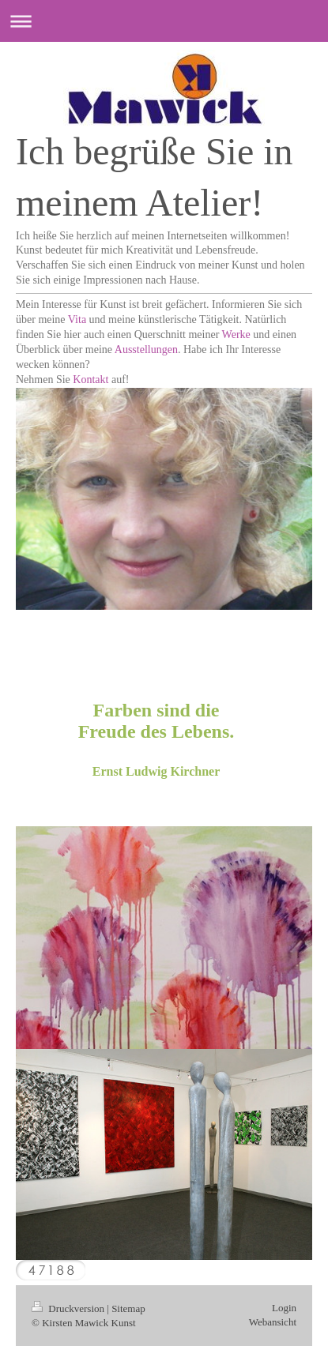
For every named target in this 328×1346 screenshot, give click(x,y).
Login (284, 1308)
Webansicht (272, 1322)
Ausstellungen (146, 349)
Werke (236, 334)
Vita (77, 319)
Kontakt (90, 379)
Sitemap (128, 1308)
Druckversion (69, 1308)
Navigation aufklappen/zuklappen (164, 21)
